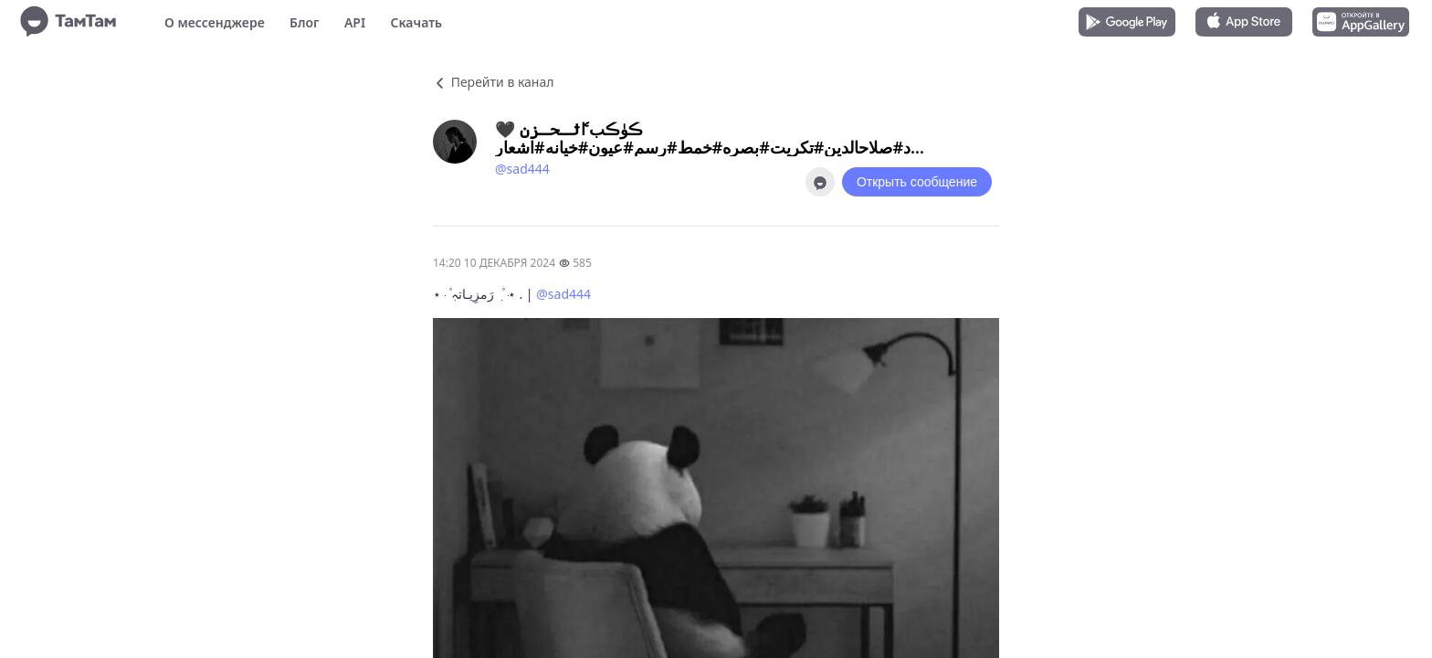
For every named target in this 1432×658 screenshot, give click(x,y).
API (354, 22)
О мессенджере (214, 22)
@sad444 (522, 168)
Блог (304, 22)
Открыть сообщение (917, 182)
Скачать (416, 22)
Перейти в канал (493, 81)
